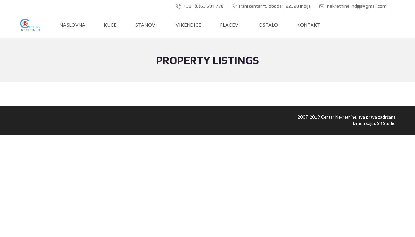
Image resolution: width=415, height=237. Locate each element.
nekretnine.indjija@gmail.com (353, 6)
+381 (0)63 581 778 (199, 6)
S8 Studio (386, 123)
